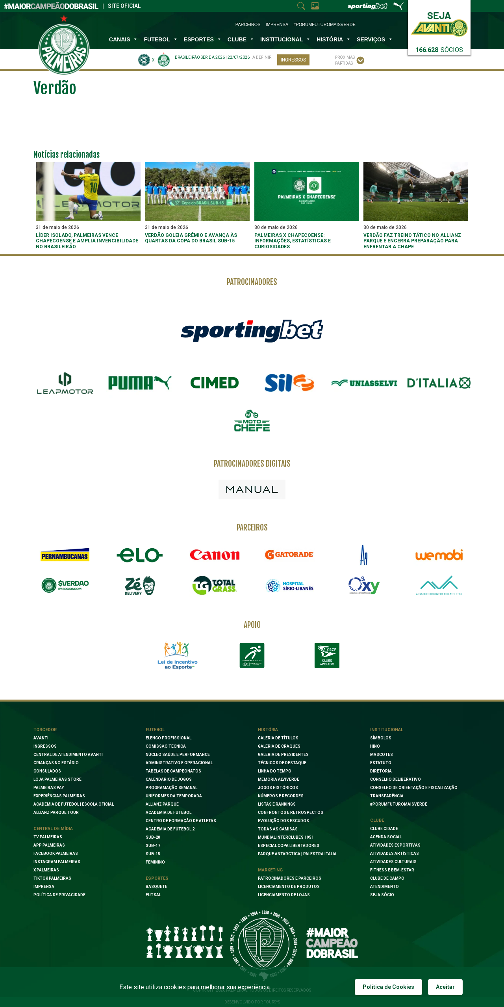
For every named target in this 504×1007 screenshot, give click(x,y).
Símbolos (380, 738)
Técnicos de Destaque (282, 763)
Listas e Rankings (277, 804)
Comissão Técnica (166, 746)
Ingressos (293, 60)
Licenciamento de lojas (284, 895)
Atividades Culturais (393, 862)
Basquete (156, 886)
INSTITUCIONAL (285, 39)
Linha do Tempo (274, 771)
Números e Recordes (281, 796)
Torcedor (45, 729)
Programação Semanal (171, 787)
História (334, 39)
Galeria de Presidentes (283, 754)
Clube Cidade (384, 828)
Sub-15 (153, 854)
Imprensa (277, 24)
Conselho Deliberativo (395, 779)
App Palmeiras (49, 845)
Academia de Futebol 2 (170, 829)
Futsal (153, 895)
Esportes (203, 39)
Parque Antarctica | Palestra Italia (297, 854)
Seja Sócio (382, 895)
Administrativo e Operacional (179, 763)
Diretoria (381, 771)
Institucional (386, 729)
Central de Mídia (53, 828)
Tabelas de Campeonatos (173, 771)
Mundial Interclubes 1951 (286, 837)
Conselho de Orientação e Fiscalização (414, 787)
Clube (241, 39)
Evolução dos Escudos (283, 821)
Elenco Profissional (168, 738)
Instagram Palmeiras (56, 862)
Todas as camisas (278, 829)
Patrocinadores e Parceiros (289, 878)
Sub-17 (153, 845)
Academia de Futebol (168, 812)
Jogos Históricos (278, 787)
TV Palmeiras (47, 837)
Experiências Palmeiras (59, 796)
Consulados (47, 771)
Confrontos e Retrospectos (290, 812)
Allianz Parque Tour (56, 812)
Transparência (387, 796)
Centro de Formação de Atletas (181, 821)
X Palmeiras (46, 870)
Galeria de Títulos (278, 738)
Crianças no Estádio (56, 763)
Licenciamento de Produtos (289, 886)
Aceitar (445, 987)
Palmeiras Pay (48, 787)
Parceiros (248, 24)
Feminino (155, 862)
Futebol (161, 39)
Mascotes (381, 754)
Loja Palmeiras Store (57, 779)
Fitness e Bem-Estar (392, 870)
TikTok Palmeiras (52, 878)
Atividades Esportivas (395, 845)
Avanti (40, 738)
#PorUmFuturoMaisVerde (324, 24)
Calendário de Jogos (169, 779)
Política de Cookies (388, 987)
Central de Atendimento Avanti (68, 754)
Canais (123, 39)
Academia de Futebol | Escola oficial (73, 804)
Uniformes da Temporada (174, 796)
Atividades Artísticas (394, 853)
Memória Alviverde (278, 779)
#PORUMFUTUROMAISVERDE (398, 804)
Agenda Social (386, 837)
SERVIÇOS (375, 39)
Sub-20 (153, 837)
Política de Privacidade (59, 895)
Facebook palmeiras (55, 853)
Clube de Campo (387, 878)
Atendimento (384, 886)
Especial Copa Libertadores (288, 845)
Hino (375, 746)
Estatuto (380, 763)
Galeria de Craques (279, 746)
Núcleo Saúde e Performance (178, 754)
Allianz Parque (162, 804)
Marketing (270, 870)
